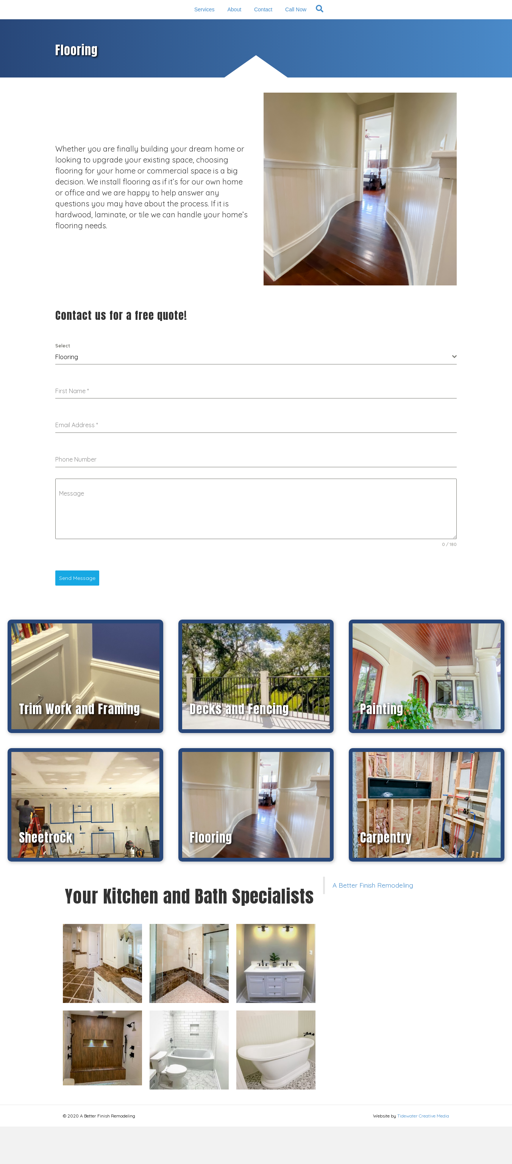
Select (62, 383)
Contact (318, 28)
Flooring (211, 875)
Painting (381, 747)
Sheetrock (46, 875)
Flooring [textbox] (66, 394)
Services (149, 28)
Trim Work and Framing (79, 747)
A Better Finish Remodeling (372, 923)
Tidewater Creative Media (423, 1153)
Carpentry (386, 875)
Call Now (351, 28)
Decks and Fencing (239, 747)
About (179, 28)
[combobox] (256, 394)
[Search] (373, 27)
